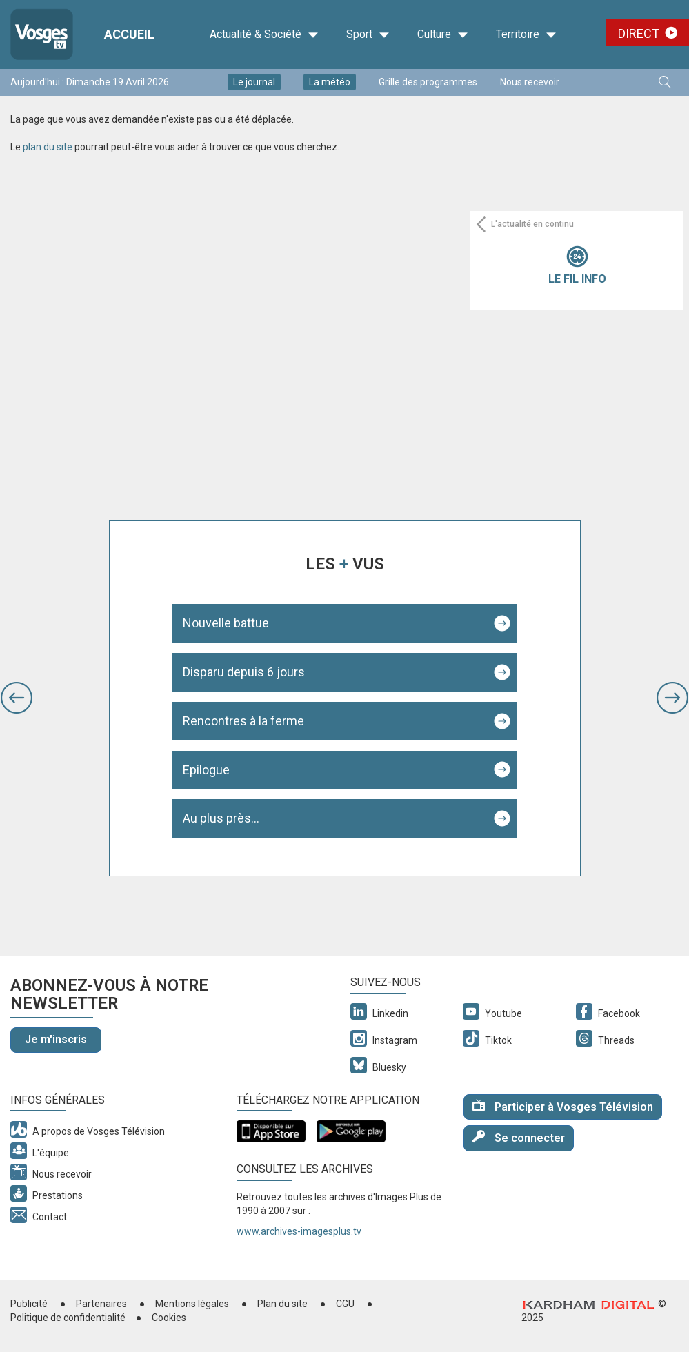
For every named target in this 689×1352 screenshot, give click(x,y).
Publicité (29, 1303)
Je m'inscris (56, 1039)
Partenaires (101, 1303)
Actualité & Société (264, 34)
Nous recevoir (529, 82)
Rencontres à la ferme (243, 721)
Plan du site (282, 1303)
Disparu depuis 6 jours (244, 672)
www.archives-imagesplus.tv (299, 1231)
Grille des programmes (428, 82)
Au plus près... (221, 818)
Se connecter (518, 1137)
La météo (329, 82)
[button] (16, 697)
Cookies (169, 1317)
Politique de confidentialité (68, 1317)
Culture (442, 34)
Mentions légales (192, 1303)
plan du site (47, 146)
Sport (368, 34)
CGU (345, 1303)
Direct (638, 33)
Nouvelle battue (226, 623)
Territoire (526, 34)
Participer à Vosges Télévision (562, 1106)
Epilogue (206, 770)
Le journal (254, 82)
